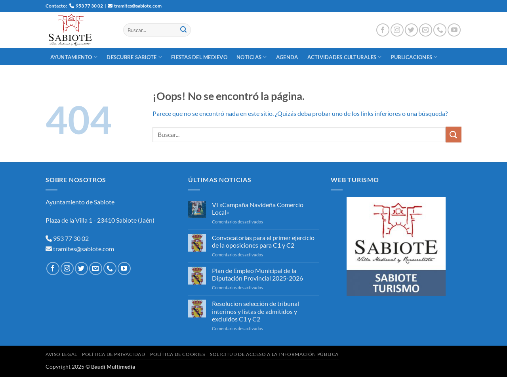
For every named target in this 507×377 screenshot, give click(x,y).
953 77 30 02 (71, 238)
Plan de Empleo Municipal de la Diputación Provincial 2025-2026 (257, 274)
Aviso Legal (61, 354)
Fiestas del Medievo (199, 57)
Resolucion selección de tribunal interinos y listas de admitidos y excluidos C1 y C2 (255, 311)
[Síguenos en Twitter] (411, 30)
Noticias (251, 57)
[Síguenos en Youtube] (454, 30)
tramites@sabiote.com (83, 248)
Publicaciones (414, 57)
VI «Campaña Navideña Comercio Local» (257, 208)
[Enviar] (183, 30)
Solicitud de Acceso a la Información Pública (274, 354)
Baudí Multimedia (113, 366)
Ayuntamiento (74, 57)
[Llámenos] (439, 30)
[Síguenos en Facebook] (382, 30)
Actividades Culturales (344, 57)
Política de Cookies (177, 354)
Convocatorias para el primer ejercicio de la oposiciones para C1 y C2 (263, 241)
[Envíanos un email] (425, 30)
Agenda (287, 57)
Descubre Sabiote (134, 57)
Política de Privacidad (113, 354)
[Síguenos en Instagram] (397, 30)
